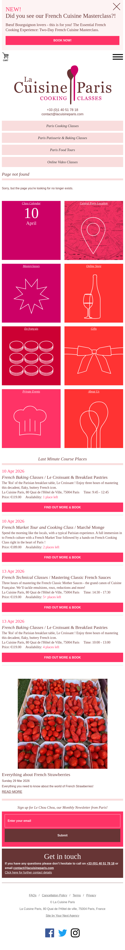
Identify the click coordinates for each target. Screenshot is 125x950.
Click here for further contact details (28, 872)
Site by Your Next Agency (62, 915)
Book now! (62, 40)
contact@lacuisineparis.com (62, 114)
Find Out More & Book (62, 507)
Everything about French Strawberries (36, 774)
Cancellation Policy (54, 895)
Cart (5, 56)
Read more (12, 792)
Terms (77, 895)
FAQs (32, 895)
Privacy (91, 895)
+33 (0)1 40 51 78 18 (62, 110)
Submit (62, 835)
